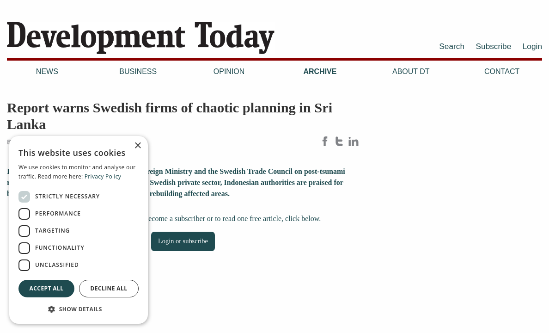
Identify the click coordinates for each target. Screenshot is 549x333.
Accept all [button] (47, 288)
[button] (78, 308)
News (47, 71)
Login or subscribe (183, 241)
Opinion (229, 71)
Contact (501, 71)
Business (138, 71)
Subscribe (494, 46)
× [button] (137, 145)
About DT (411, 71)
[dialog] (78, 230)
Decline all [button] (109, 288)
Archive (319, 71)
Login (532, 46)
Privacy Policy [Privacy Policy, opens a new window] (103, 176)
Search (451, 46)
